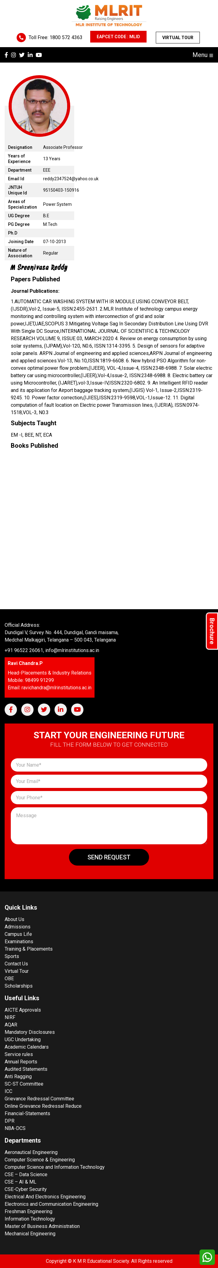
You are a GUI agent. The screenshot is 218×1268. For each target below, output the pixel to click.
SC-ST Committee (24, 1084)
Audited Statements (26, 1069)
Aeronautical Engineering (31, 1152)
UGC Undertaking (23, 1039)
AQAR (11, 1025)
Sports (12, 956)
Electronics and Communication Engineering (51, 1204)
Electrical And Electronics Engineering (45, 1197)
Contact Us (16, 964)
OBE (9, 978)
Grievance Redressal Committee (39, 1099)
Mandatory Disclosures (30, 1032)
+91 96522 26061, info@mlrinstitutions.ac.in (52, 650)
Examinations (19, 941)
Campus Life (18, 934)
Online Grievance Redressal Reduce (43, 1106)
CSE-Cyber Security (26, 1189)
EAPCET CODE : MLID (118, 36)
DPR (9, 1121)
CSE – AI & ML (20, 1182)
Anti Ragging (18, 1076)
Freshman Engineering (28, 1211)
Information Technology (30, 1219)
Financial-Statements (27, 1113)
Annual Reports (21, 1062)
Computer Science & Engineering (40, 1160)
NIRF (10, 1017)
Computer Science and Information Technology (55, 1167)
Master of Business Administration (42, 1226)
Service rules (19, 1054)
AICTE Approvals (23, 1010)
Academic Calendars (27, 1047)
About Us (14, 919)
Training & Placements (29, 949)
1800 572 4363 (66, 37)
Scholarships (19, 986)
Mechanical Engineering (30, 1234)
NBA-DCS (15, 1128)
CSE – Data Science (26, 1174)
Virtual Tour (177, 37)
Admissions (17, 927)
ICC (8, 1091)
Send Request (109, 857)
